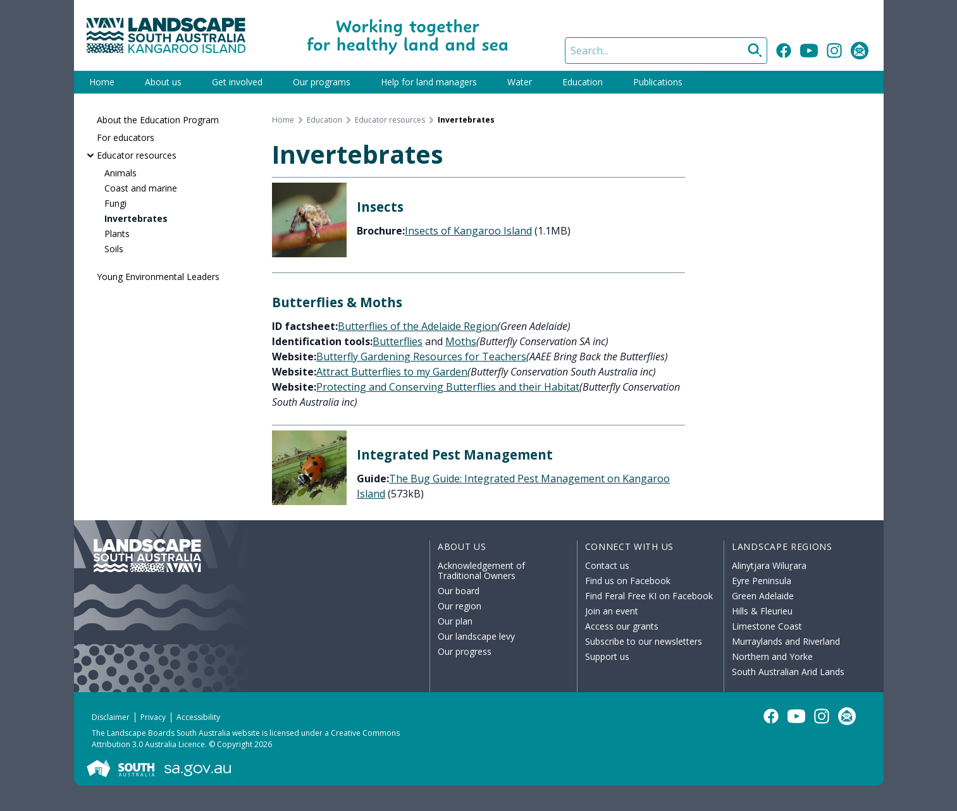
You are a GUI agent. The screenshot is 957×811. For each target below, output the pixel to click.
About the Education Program (158, 120)
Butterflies (398, 341)
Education (582, 82)
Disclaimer (111, 717)
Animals (120, 173)
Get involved (237, 82)
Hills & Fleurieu (762, 611)
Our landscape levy (476, 636)
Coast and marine (140, 188)
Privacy (153, 717)
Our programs (321, 82)
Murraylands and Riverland (786, 641)
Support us (607, 656)
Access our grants (621, 626)
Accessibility (198, 717)
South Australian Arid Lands (788, 672)
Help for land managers (429, 82)
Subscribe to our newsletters (643, 641)
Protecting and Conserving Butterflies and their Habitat (447, 387)
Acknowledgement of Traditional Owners (481, 570)
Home (101, 82)
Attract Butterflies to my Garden (391, 372)
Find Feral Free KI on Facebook (649, 596)
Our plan (455, 621)
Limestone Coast (767, 626)
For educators (125, 137)
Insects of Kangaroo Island (468, 231)
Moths (460, 341)
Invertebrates (136, 218)
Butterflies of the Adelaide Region (417, 326)
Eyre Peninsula (761, 581)
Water (519, 82)
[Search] (666, 50)
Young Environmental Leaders (158, 277)
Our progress (464, 651)
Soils (113, 249)
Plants (117, 234)
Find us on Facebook (627, 581)
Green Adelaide (763, 596)
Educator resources (136, 155)
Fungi (115, 203)
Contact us (607, 565)
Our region (459, 606)
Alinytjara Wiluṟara (769, 565)
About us (163, 82)
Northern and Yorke (772, 656)
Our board (458, 591)
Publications (657, 82)
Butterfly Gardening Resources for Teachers (421, 356)
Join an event (611, 611)
